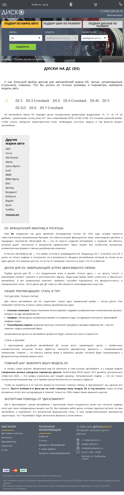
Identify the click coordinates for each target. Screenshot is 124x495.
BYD (8, 183)
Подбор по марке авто (21, 23)
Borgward (11, 192)
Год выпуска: (88, 32)
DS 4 (56, 100)
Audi (8, 170)
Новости (43, 436)
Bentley (10, 187)
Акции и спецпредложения (54, 453)
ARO (8, 148)
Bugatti (10, 200)
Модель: (50, 32)
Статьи (43, 440)
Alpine (9, 162)
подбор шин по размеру (62, 23)
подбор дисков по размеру (103, 25)
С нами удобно (47, 449)
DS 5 (105, 100)
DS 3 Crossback (37, 100)
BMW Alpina (12, 179)
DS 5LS (21, 108)
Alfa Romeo (12, 157)
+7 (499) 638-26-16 (111, 11)
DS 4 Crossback (75, 100)
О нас (4, 449)
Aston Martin (13, 166)
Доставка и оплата (12, 433)
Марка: (13, 32)
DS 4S (94, 100)
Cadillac (10, 209)
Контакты (6, 437)
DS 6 (32, 108)
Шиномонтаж (9, 441)
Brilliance (11, 196)
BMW (8, 174)
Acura (9, 153)
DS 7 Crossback (51, 108)
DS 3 (19, 100)
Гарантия (6, 445)
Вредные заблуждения (52, 444)
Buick (9, 205)
